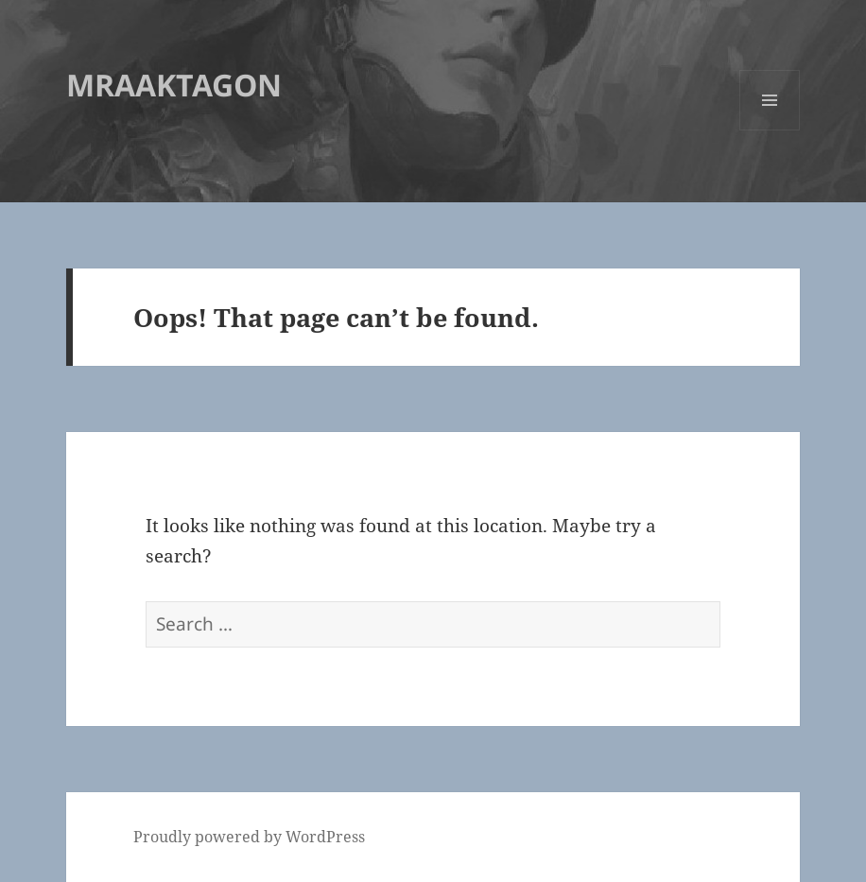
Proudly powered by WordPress (249, 836)
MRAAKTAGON (174, 84)
